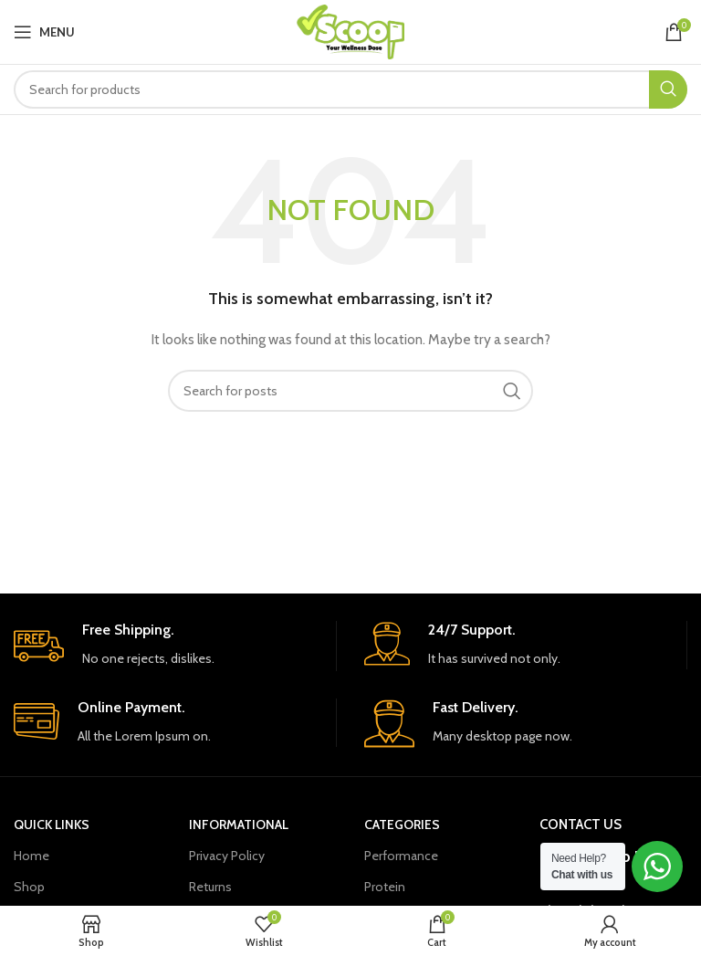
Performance (401, 855)
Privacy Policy (227, 855)
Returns (210, 886)
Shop (29, 886)
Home (31, 855)
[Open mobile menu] (44, 32)
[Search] (350, 89)
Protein (384, 886)
